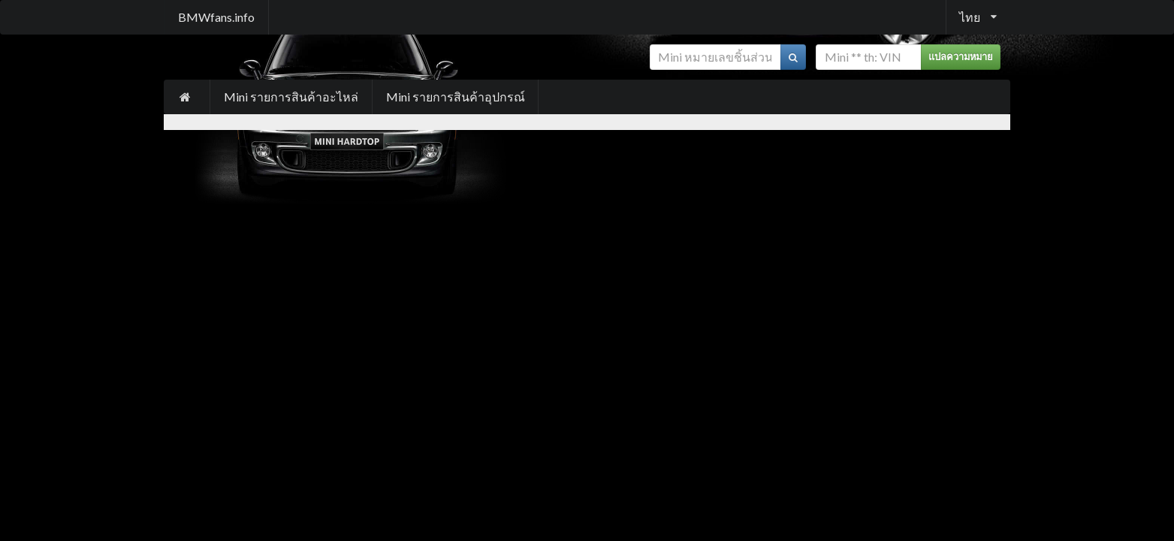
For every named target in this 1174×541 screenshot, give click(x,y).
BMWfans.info (216, 17)
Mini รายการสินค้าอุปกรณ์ (455, 96)
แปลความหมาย (960, 56)
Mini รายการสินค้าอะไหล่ (291, 96)
